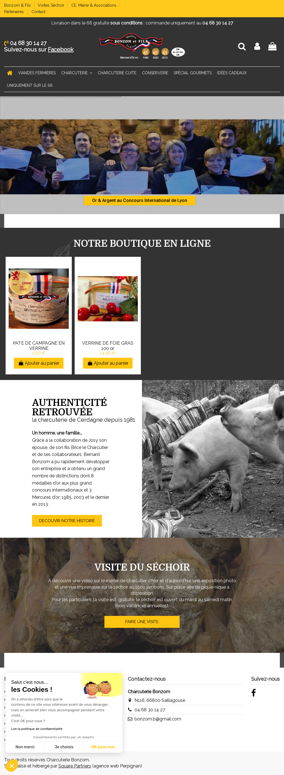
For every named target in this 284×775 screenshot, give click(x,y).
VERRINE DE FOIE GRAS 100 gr (107, 345)
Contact (38, 11)
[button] (11, 765)
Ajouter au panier (39, 363)
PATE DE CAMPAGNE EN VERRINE (39, 345)
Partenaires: (15, 11)
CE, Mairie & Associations (94, 5)
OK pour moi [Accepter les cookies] (55, 747)
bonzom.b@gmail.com (157, 719)
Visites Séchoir (51, 5)
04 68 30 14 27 (149, 709)
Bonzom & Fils (18, 5)
